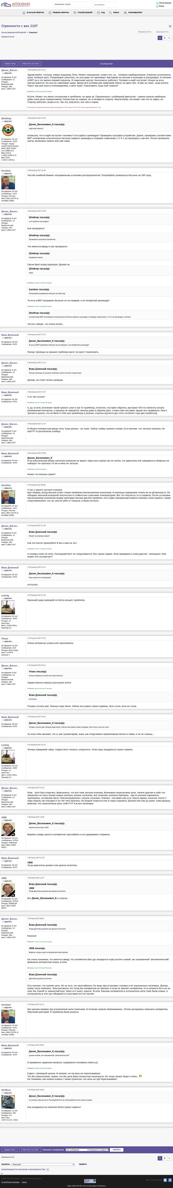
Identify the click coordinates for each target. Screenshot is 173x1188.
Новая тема (10, 64)
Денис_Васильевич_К (10, 70)
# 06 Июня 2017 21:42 (35, 788)
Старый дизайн (85, 13)
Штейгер (6, 118)
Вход (161, 6)
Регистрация (165, 3)
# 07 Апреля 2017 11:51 (36, 567)
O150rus (6, 1090)
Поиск (116, 13)
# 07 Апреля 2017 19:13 (36, 717)
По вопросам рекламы (10, 1182)
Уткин (4, 638)
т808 (4, 817)
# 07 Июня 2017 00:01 (35, 918)
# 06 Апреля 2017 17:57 (36, 392)
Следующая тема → (163, 32)
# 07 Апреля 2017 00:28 (36, 485)
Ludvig (5, 595)
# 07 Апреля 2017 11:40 (36, 526)
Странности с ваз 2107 (19, 26)
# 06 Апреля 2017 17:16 (36, 363)
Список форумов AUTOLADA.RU (13, 33)
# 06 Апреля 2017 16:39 (36, 118)
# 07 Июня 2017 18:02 (35, 1090)
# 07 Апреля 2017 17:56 (36, 638)
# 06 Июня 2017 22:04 (35, 817)
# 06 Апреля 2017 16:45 (36, 170)
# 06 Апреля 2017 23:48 (36, 453)
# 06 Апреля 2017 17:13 (36, 335)
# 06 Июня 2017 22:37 (35, 878)
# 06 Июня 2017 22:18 (35, 858)
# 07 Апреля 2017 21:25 (36, 745)
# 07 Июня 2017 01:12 (35, 1004)
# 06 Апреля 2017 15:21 (36, 70)
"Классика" (33, 33)
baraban (6, 170)
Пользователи (135, 13)
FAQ (103, 13)
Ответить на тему (30, 64)
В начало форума (35, 13)
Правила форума (61, 13)
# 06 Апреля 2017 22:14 (36, 424)
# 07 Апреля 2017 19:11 (36, 665)
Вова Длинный (10, 335)
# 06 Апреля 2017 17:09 (36, 211)
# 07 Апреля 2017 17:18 (36, 595)
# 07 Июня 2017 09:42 (35, 1045)
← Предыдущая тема (143, 32)
